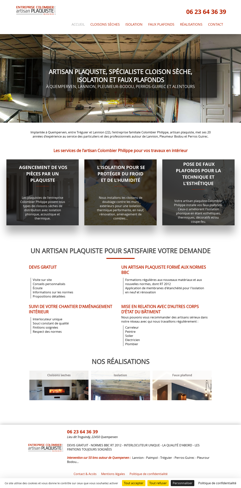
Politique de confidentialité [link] (217, 483)
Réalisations (191, 24)
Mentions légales (113, 474)
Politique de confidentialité (149, 474)
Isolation (134, 24)
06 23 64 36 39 (206, 12)
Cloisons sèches (105, 24)
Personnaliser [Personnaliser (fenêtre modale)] (182, 483)
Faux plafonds (161, 24)
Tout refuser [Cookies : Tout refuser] (158, 483)
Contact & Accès (85, 474)
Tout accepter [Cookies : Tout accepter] (133, 483)
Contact (215, 24)
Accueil (78, 24)
